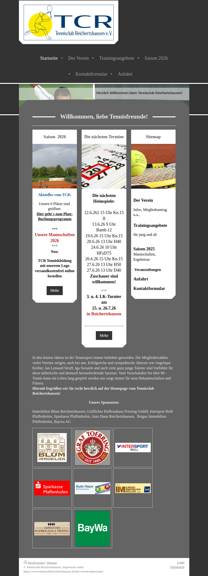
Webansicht (177, 567)
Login (180, 562)
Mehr (54, 290)
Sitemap (52, 562)
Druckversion (34, 562)
